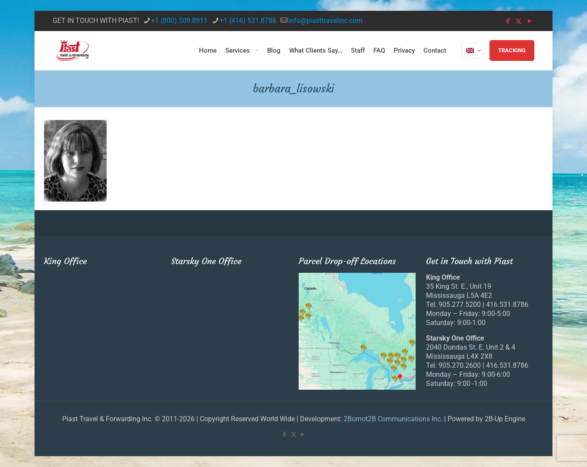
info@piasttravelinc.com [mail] (325, 20)
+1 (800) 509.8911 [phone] (179, 20)
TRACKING (512, 50)
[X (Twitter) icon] (518, 21)
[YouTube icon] (529, 21)
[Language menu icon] (473, 50)
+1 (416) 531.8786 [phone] (248, 20)
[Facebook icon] (508, 21)
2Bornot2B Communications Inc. (393, 419)
